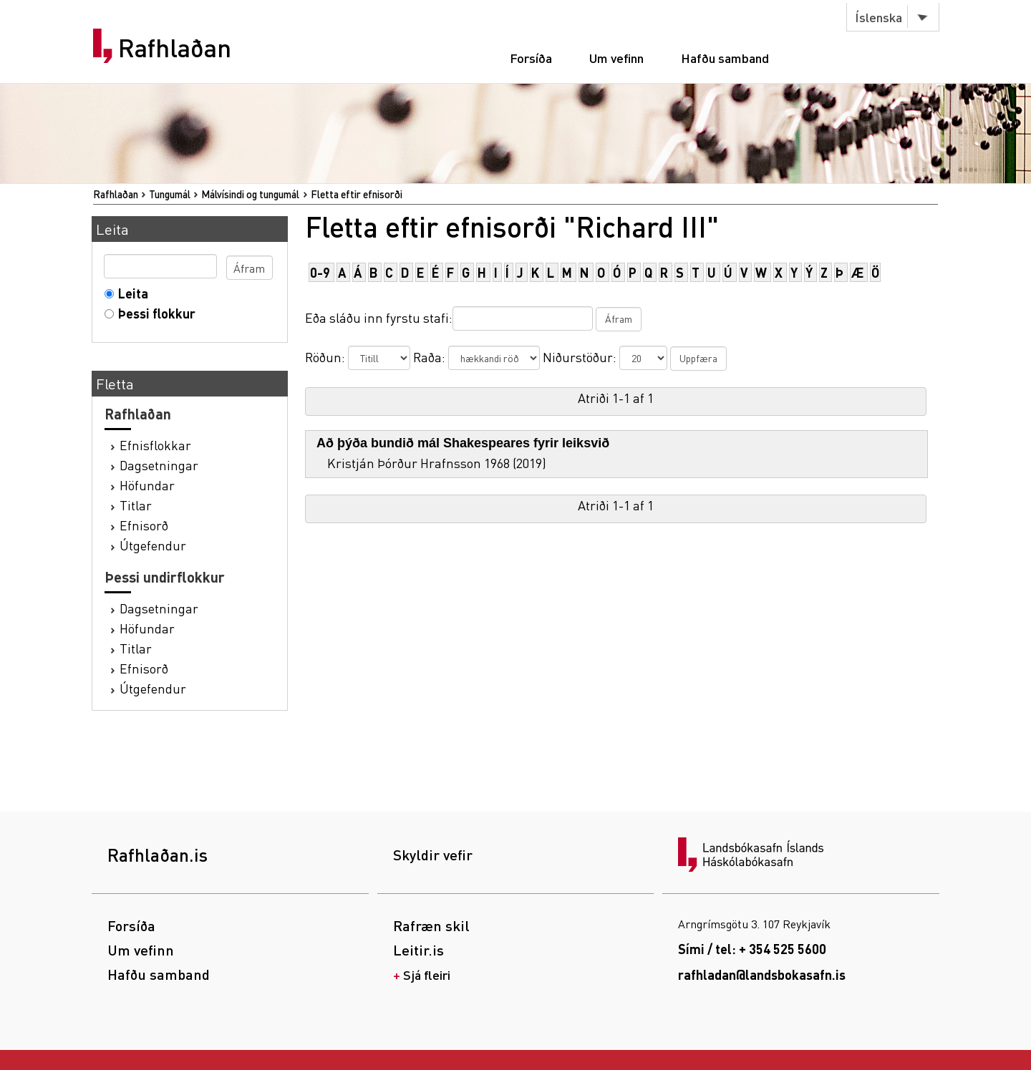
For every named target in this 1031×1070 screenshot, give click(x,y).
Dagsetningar (159, 465)
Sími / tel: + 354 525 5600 (752, 948)
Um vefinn (616, 57)
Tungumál (169, 194)
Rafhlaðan (174, 48)
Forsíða (531, 57)
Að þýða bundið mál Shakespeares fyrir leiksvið (462, 443)
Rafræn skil (431, 925)
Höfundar (147, 485)
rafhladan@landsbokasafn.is (762, 974)
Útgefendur (153, 545)
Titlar (136, 505)
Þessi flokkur (153, 313)
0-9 (320, 272)
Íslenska (878, 17)
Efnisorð (144, 525)
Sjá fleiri (426, 974)
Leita (130, 293)
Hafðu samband (725, 57)
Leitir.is (418, 949)
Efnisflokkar (155, 445)
